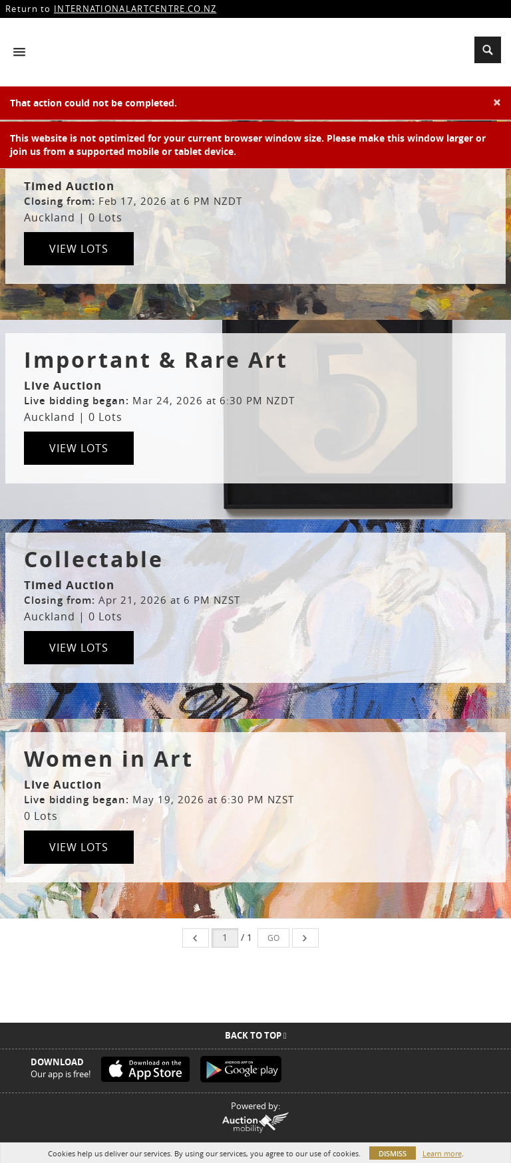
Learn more (442, 1153)
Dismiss (393, 1153)
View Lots (78, 248)
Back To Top (256, 1035)
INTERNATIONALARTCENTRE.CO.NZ (135, 9)
